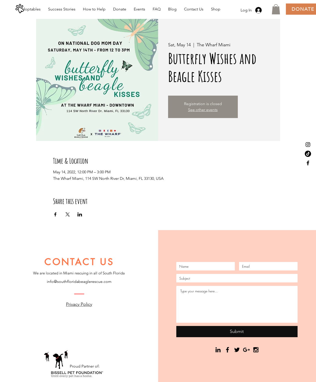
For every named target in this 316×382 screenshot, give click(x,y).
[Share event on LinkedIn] (79, 214)
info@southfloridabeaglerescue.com (79, 281)
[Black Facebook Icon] (308, 163)
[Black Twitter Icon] (237, 349)
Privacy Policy (79, 304)
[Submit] (237, 331)
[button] (276, 9)
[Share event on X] (67, 214)
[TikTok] (308, 154)
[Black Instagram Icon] (308, 144)
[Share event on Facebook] (55, 214)
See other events (203, 109)
